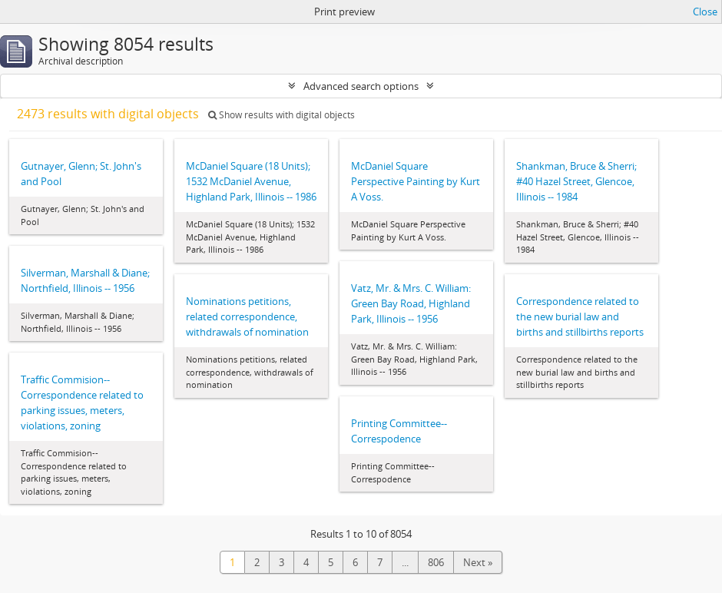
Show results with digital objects (281, 114)
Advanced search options (361, 86)
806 (436, 562)
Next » (477, 562)
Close (705, 11)
